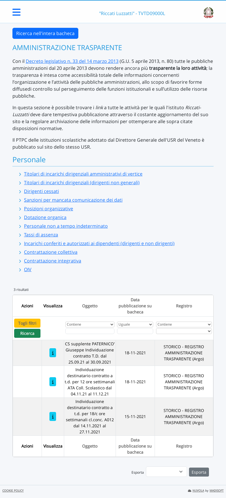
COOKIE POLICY (13, 490)
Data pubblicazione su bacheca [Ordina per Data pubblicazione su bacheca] (135, 306)
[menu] (166, 471)
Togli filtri (27, 323)
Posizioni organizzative (48, 208)
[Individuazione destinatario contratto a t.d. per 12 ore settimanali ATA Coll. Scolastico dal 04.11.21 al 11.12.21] (52, 381)
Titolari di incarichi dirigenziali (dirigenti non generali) (82, 182)
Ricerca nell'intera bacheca (45, 33)
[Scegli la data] (135, 331)
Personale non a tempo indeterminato (66, 226)
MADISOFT (217, 490)
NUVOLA (196, 490)
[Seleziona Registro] (184, 331)
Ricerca (27, 333)
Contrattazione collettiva (50, 252)
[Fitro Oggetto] (89, 331)
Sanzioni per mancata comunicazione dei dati (73, 200)
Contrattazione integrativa (52, 261)
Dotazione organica (45, 217)
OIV (28, 269)
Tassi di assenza (41, 234)
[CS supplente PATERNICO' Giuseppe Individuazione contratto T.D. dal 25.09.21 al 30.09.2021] (52, 352)
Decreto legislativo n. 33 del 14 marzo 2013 (72, 61)
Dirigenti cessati (41, 191)
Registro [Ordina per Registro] (184, 306)
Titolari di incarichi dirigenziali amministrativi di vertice (83, 174)
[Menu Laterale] (16, 14)
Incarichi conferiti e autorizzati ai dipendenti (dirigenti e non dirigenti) (99, 243)
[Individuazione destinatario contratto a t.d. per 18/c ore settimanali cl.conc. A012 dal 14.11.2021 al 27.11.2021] (52, 416)
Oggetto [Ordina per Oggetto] (89, 306)
